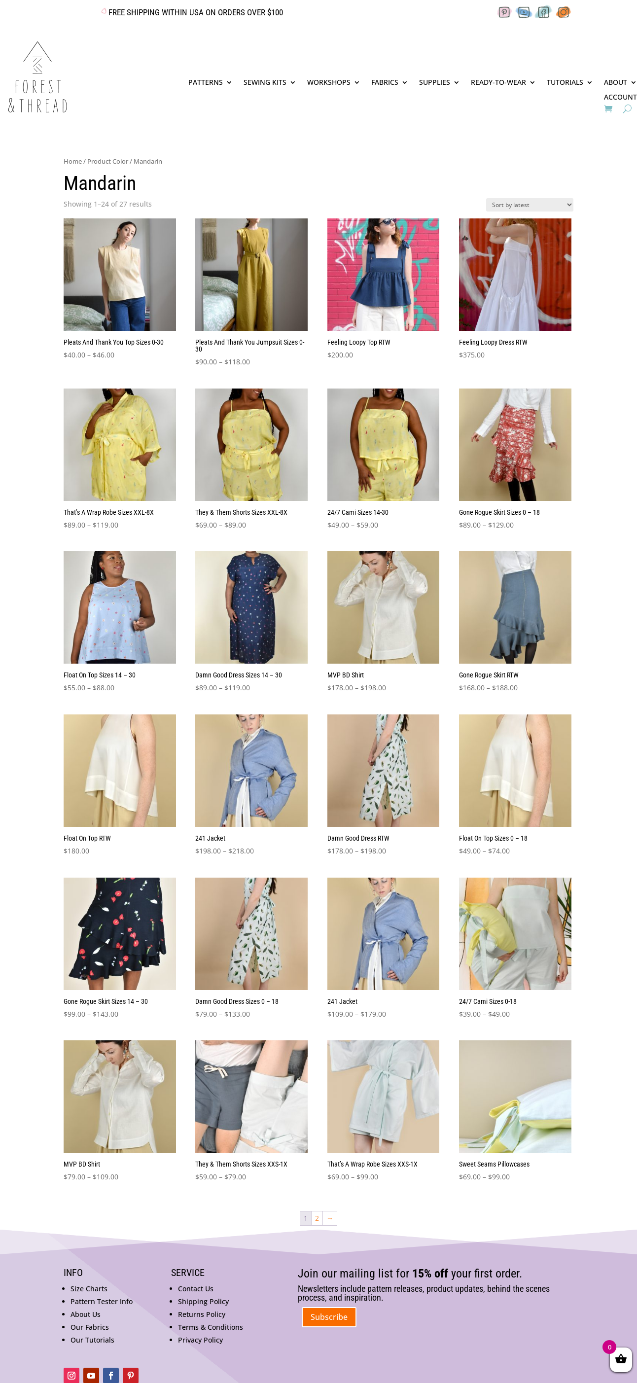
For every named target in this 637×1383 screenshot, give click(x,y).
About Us (86, 1314)
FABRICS (384, 83)
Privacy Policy (200, 1340)
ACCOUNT (620, 98)
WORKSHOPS (329, 83)
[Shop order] (529, 205)
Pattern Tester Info (102, 1301)
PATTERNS (205, 83)
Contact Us (195, 1288)
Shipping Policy (203, 1301)
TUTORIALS (565, 83)
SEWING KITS (265, 83)
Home (73, 161)
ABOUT (615, 83)
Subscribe (329, 1317)
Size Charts (89, 1288)
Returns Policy (201, 1314)
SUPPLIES (434, 83)
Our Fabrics (90, 1327)
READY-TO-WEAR (498, 83)
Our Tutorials (92, 1340)
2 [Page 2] (317, 1218)
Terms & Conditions (210, 1327)
